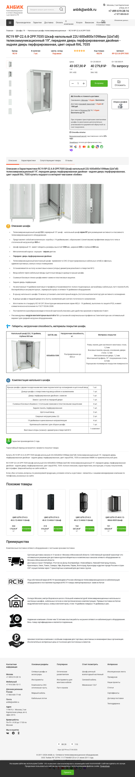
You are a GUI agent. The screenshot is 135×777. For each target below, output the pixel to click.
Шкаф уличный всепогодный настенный (92, 673)
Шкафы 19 (20, 31)
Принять (67, 772)
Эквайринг (73, 142)
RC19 (15, 53)
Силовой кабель (89, 680)
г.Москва (84, 100)
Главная (9, 31)
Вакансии (89, 22)
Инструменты (37, 680)
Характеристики (28, 160)
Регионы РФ (85, 110)
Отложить (120, 83)
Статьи (110, 688)
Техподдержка (113, 703)
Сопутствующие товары (50, 160)
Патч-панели (62, 688)
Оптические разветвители (63, 673)
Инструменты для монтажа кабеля (64, 681)
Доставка (48, 22)
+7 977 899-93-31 (121, 14)
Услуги (79, 22)
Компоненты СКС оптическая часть (39, 686)
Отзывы (69, 160)
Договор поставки (115, 698)
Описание (12, 160)
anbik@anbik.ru (84, 10)
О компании (68, 22)
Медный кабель (38, 693)
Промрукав (112, 677)
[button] (10, 22)
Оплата (59, 22)
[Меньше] (72, 83)
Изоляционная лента (116, 672)
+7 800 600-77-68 (13, 695)
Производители (23, 22)
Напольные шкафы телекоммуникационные (47, 31)
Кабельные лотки (39, 698)
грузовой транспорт (87, 104)
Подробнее (105, 766)
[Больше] (84, 83)
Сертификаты (113, 693)
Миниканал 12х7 (89, 685)
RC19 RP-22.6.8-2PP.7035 (79, 31)
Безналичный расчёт (78, 136)
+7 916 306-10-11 (13, 685)
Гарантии (37, 22)
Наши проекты (113, 682)
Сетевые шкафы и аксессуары (39, 673)
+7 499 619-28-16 (119, 11)
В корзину (99, 83)
